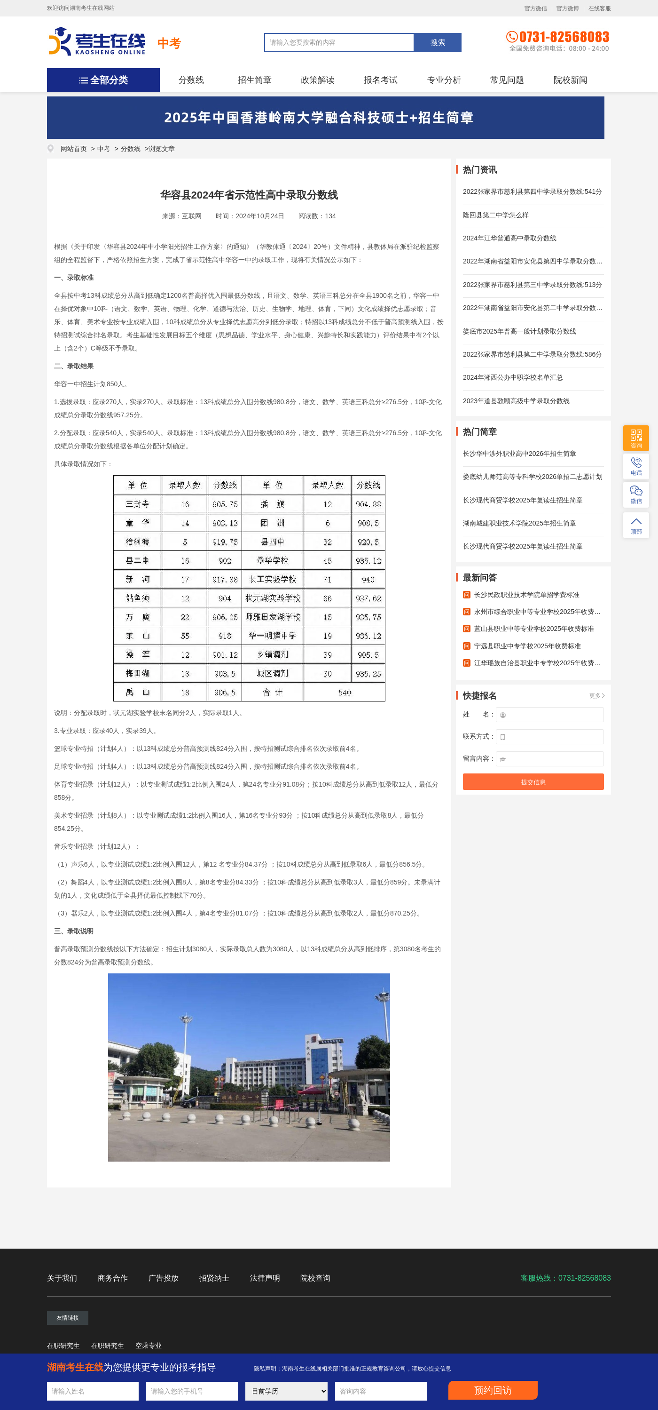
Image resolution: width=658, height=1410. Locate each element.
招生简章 (255, 80)
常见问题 (507, 80)
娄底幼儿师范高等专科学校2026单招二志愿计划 (533, 476)
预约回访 (493, 1390)
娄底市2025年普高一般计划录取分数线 (519, 331)
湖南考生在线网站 (92, 8)
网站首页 (74, 148)
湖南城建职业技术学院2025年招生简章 (519, 523)
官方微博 (567, 8)
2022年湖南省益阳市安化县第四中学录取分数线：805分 (545, 261)
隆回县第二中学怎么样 (496, 215)
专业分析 (444, 80)
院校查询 (315, 1278)
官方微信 (536, 8)
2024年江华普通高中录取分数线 (509, 238)
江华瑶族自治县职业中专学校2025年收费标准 (540, 663)
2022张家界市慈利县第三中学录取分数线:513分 (532, 284)
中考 (169, 43)
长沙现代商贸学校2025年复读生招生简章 (523, 500)
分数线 (191, 80)
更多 (595, 696)
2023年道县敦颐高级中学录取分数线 (516, 401)
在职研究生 (63, 1345)
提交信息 (533, 782)
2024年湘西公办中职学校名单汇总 (513, 377)
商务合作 (113, 1278)
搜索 (438, 43)
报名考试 (381, 80)
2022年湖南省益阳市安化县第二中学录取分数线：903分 (545, 307)
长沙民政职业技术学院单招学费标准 (527, 594)
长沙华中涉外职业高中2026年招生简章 (519, 453)
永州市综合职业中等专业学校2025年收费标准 (540, 611)
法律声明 (265, 1278)
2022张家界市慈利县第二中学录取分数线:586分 (532, 354)
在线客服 (599, 8)
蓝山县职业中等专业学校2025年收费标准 (534, 628)
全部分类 (109, 80)
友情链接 (67, 1317)
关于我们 (62, 1278)
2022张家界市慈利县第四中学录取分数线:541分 (532, 191)
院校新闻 (571, 80)
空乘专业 (148, 1345)
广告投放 (164, 1278)
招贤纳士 (214, 1278)
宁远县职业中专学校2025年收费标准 (527, 646)
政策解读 (318, 80)
